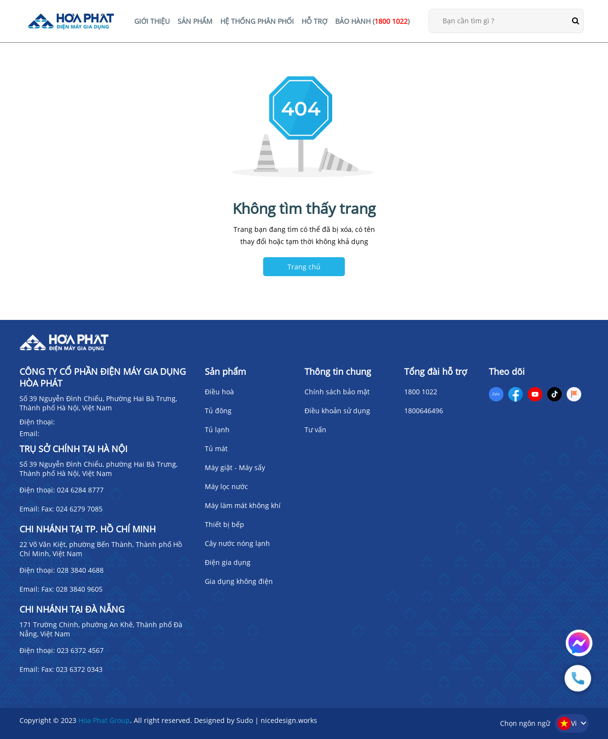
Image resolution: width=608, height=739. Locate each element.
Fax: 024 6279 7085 (72, 508)
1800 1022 (420, 391)
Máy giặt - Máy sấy (235, 467)
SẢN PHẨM (195, 21)
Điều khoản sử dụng (337, 410)
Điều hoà (219, 391)
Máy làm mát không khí (243, 505)
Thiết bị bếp (224, 524)
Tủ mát (216, 448)
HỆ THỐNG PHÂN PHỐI (257, 21)
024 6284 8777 (80, 489)
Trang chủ (304, 266)
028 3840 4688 (80, 570)
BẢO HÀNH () (372, 21)
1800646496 (423, 410)
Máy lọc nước (226, 486)
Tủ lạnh (217, 429)
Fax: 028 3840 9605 (72, 589)
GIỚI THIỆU (152, 21)
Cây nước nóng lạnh (237, 543)
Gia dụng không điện (239, 581)
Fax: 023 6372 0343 (72, 669)
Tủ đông (218, 410)
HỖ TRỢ (314, 21)
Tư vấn (315, 429)
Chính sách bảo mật (337, 391)
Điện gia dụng (227, 562)
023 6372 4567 (80, 650)
